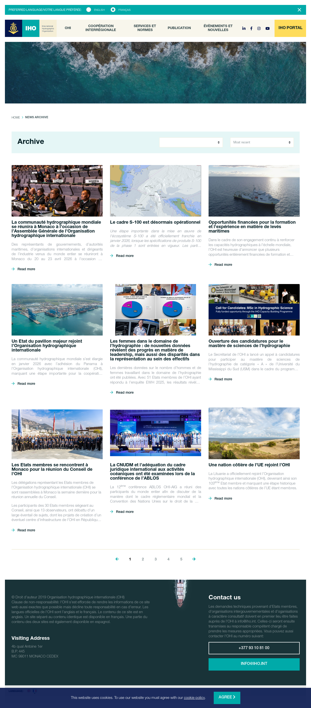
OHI (68, 28)
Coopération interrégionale (100, 28)
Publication (179, 28)
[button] (290, 28)
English (99, 9)
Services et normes (145, 28)
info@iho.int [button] (254, 664)
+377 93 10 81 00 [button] (254, 648)
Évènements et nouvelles (218, 28)
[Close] (299, 10)
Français (124, 9)
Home (16, 117)
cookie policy (194, 697)
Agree (227, 697)
